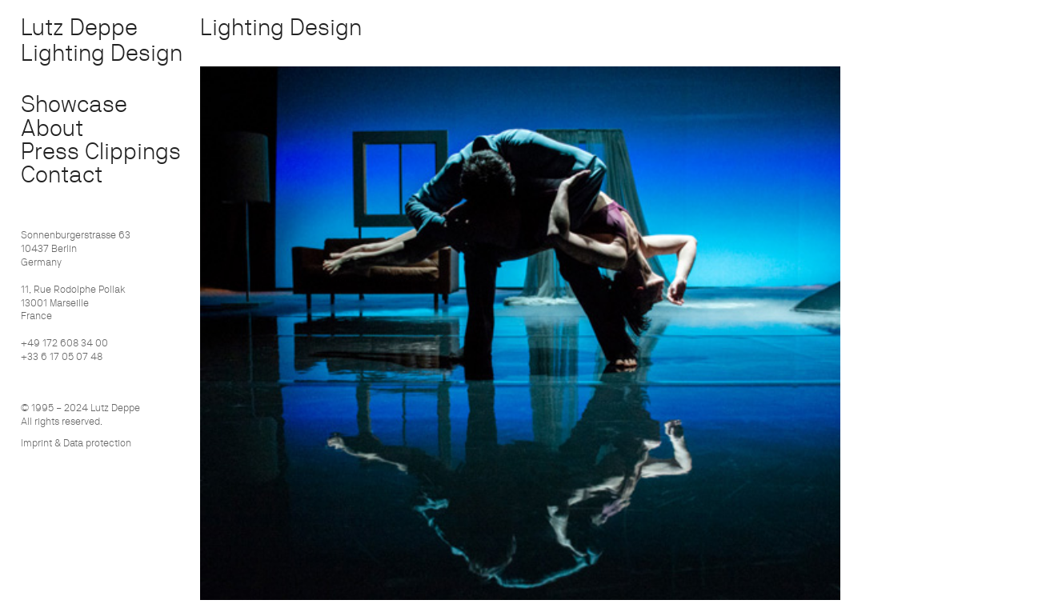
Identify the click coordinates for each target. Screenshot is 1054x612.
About (52, 128)
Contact (61, 174)
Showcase (74, 104)
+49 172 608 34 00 (64, 343)
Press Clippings (101, 151)
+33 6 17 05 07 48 (61, 356)
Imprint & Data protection (76, 443)
